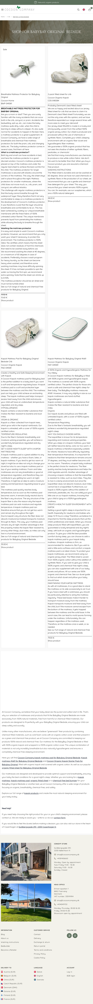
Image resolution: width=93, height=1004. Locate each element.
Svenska (40, 980)
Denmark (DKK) (10, 987)
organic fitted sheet (39, 780)
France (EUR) (9, 999)
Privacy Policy (40, 954)
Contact (37, 934)
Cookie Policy (39, 958)
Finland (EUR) (10, 995)
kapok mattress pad (20, 780)
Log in (69, 972)
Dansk (39, 972)
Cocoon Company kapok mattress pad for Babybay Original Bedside (49, 757)
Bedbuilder (5, 946)
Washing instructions (10, 942)
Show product (7, 300)
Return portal (39, 946)
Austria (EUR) (9, 972)
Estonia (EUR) (10, 991)
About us (5, 938)
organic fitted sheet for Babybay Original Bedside (24, 768)
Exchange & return (42, 942)
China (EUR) (9, 980)
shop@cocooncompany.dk (68, 854)
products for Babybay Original (14, 289)
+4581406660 (62, 858)
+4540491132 (62, 904)
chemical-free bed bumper (65, 780)
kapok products (31, 793)
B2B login (71, 976)
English (40, 976)
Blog (3, 934)
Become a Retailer (9, 950)
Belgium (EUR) (10, 976)
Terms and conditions (43, 950)
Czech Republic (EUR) (13, 983)
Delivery (37, 938)
